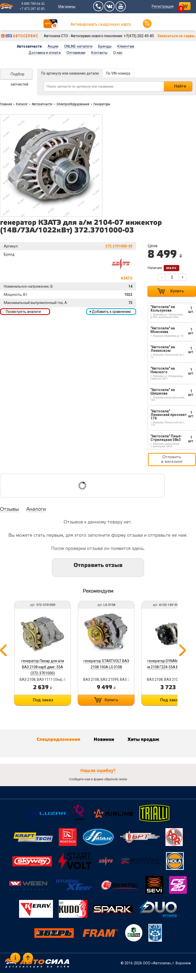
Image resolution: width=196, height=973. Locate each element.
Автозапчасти (29, 46)
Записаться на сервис (176, 36)
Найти (180, 86)
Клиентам (125, 46)
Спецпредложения (58, 740)
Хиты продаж (143, 740)
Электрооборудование (72, 104)
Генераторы (101, 104)
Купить (177, 291)
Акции (53, 46)
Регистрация (163, 6)
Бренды (104, 46)
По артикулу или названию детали (70, 73)
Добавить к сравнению (110, 311)
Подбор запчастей (19, 75)
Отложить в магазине (172, 459)
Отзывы (9, 509)
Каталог (22, 104)
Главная (6, 104)
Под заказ (43, 700)
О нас (117, 53)
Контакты (99, 53)
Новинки (104, 740)
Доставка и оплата (45, 53)
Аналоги (36, 509)
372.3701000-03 (118, 246)
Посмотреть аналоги (23, 312)
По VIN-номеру (118, 73)
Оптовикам (75, 53)
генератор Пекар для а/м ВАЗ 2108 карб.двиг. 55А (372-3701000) (42, 667)
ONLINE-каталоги (78, 46)
